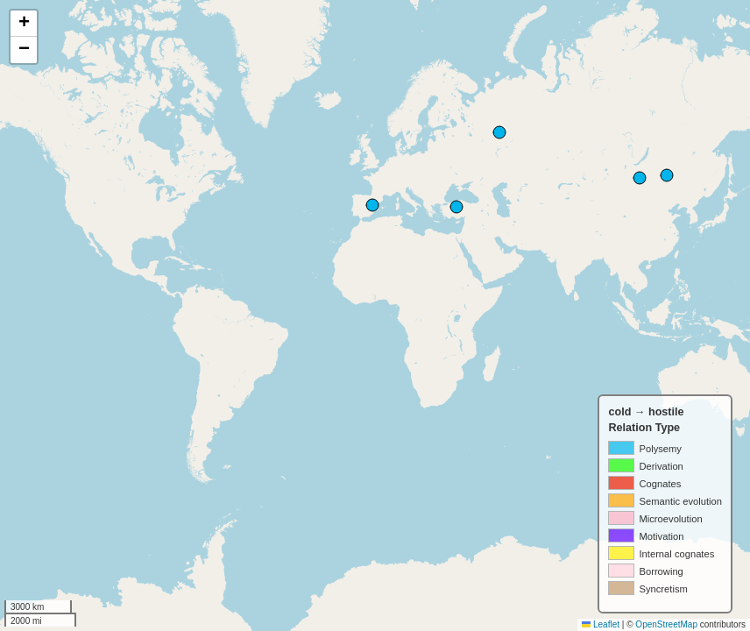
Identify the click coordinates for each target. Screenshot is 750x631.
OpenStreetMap (666, 624)
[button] (24, 24)
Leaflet (600, 624)
